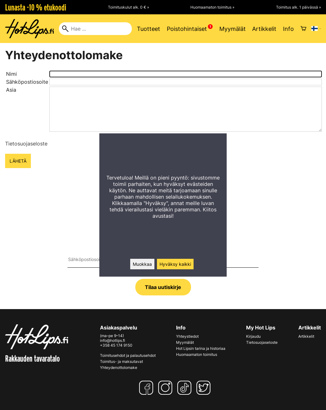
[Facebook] (147, 388)
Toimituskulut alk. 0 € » (128, 7)
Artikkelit (264, 28)
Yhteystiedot (187, 336)
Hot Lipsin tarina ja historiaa (200, 348)
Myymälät (232, 28)
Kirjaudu (253, 336)
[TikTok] (185, 388)
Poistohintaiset (187, 28)
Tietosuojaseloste (26, 143)
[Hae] (95, 28)
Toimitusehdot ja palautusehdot (128, 355)
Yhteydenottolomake (118, 367)
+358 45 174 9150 (116, 345)
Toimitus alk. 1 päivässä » (298, 7)
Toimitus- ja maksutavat (121, 361)
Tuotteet (148, 28)
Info (288, 28)
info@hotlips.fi (112, 340)
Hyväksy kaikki (175, 264)
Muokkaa (142, 264)
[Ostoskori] (303, 28)
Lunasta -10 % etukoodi (35, 7)
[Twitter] (204, 388)
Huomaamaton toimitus (196, 354)
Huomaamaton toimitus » (212, 7)
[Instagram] (166, 388)
